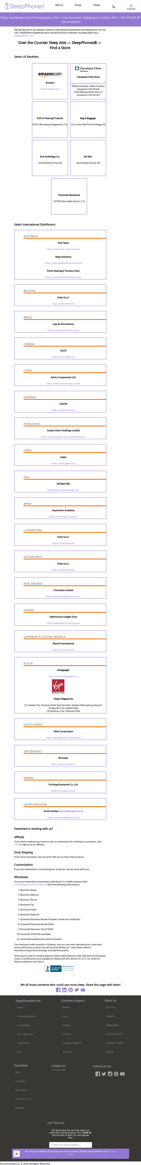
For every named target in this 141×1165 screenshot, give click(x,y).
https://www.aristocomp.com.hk (63, 383)
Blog (18, 1072)
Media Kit (110, 1016)
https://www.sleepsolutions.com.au (63, 262)
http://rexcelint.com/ (63, 649)
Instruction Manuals (26, 1016)
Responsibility (112, 1025)
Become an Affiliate (115, 1042)
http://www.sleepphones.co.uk (63, 817)
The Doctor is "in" (23, 1098)
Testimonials (23, 1043)
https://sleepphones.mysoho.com (63, 737)
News (96, 5)
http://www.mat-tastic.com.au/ (63, 248)
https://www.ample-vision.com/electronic (63, 436)
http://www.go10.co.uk (71, 811)
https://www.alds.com (63, 356)
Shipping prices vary (24, 35)
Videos (20, 1007)
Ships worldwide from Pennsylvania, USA (29, 17)
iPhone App (21, 1090)
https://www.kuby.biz (63, 303)
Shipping (66, 1025)
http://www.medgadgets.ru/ (63, 676)
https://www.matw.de (63, 409)
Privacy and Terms (114, 1033)
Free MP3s (20, 1081)
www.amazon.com (50, 88)
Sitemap (110, 1051)
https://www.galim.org (63, 463)
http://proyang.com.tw (63, 790)
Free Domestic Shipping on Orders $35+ (89, 17)
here (16, 844)
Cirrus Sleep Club (25, 1034)
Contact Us (67, 1051)
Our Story (110, 1007)
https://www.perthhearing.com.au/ (63, 276)
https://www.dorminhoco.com (63, 330)
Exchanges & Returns (72, 1043)
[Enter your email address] (70, 1145)
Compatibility (23, 1025)
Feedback (20, 1107)
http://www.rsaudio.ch (63, 764)
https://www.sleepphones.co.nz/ (63, 596)
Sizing (65, 1016)
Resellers (66, 1007)
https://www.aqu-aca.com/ (63, 516)
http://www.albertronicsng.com (63, 623)
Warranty (66, 1034)
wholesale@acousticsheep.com (30, 884)
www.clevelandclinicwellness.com (88, 83)
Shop (78, 5)
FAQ (19, 1052)
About (59, 5)
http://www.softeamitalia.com (63, 489)
